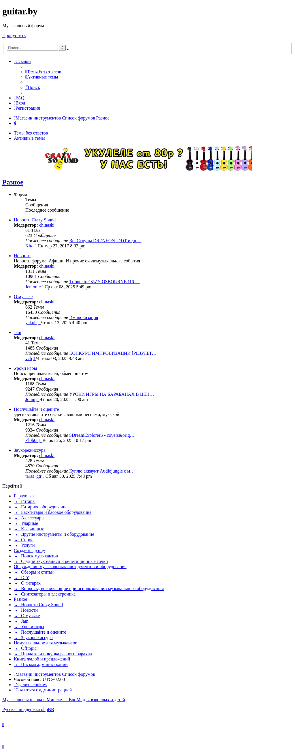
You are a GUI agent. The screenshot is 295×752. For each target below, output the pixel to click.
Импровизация (83, 317)
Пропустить (14, 35)
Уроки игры (25, 368)
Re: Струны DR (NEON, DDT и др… (105, 240)
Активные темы (29, 138)
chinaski (46, 225)
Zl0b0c (31, 440)
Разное (12, 182)
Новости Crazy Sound (35, 219)
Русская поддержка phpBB (28, 709)
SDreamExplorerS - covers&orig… (102, 435)
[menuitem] (43, 71)
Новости (22, 255)
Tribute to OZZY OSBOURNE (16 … (104, 281)
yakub (31, 322)
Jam (17, 332)
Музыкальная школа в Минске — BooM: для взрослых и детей (63, 699)
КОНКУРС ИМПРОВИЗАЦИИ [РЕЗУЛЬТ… (112, 353)
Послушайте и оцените (36, 409)
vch (28, 358)
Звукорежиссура (30, 450)
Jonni (30, 399)
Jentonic (33, 286)
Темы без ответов (31, 132)
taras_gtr (33, 476)
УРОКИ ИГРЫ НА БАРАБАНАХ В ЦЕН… (111, 394)
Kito (29, 245)
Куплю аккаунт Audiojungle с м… (102, 471)
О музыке (23, 296)
